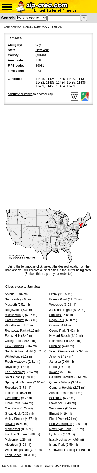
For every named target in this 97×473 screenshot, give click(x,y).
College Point (14, 341)
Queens (40, 55)
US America (9, 465)
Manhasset (12, 429)
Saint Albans (13, 377)
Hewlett (10, 424)
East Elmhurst (14, 320)
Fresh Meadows (16, 362)
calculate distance (20, 94)
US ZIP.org (62, 465)
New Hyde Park (60, 429)
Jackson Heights (60, 310)
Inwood (54, 372)
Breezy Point (58, 299)
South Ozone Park (62, 351)
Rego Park (56, 320)
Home (27, 27)
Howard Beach (59, 336)
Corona (54, 325)
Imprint (75, 465)
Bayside (10, 367)
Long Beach (13, 455)
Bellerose (55, 398)
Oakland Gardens (61, 377)
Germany (25, 465)
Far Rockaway (15, 372)
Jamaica (56, 27)
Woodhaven (13, 325)
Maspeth (11, 304)
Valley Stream (14, 419)
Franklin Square (16, 434)
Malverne (11, 439)
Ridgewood (12, 310)
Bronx (53, 294)
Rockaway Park (15, 330)
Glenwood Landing (62, 450)
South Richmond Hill (19, 351)
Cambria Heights (60, 387)
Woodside (56, 304)
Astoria (9, 294)
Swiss (49, 465)
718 (38, 60)
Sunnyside (12, 299)
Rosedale (11, 387)
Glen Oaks (12, 408)
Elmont (54, 413)
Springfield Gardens (18, 382)
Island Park (57, 445)
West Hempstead (17, 450)
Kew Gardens (14, 346)
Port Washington (60, 424)
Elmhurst (55, 315)
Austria (38, 465)
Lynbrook (55, 434)
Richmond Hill (59, 341)
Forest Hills (12, 336)
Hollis (53, 367)
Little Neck (12, 393)
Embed (30, 274)
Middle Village (14, 315)
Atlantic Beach (59, 393)
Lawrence (56, 403)
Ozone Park (57, 330)
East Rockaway (60, 439)
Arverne (54, 356)
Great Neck (13, 413)
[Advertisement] (48, 156)
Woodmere (56, 408)
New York (40, 27)
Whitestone (12, 356)
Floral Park (12, 403)
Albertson (11, 445)
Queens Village (59, 382)
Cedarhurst (12, 398)
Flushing (55, 346)
